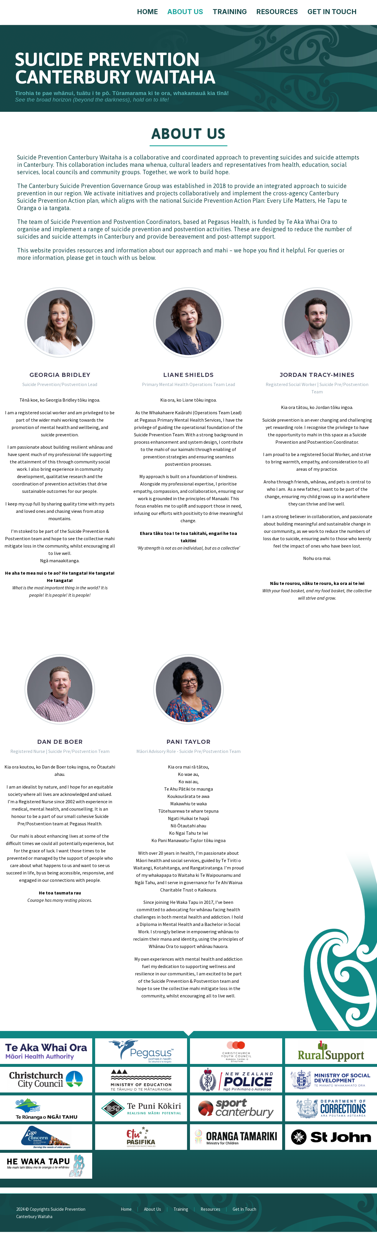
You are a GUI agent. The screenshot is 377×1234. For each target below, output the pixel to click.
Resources (277, 12)
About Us (185, 12)
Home (147, 12)
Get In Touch (332, 12)
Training (230, 12)
